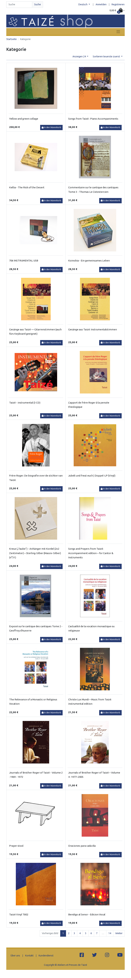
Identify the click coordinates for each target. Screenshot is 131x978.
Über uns (15, 955)
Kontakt (29, 955)
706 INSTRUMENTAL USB (23, 260)
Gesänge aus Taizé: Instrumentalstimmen (92, 329)
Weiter (118, 933)
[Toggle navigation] (118, 31)
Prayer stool (16, 845)
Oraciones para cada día (82, 845)
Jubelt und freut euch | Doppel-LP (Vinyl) (91, 475)
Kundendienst (46, 955)
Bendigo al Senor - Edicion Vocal (86, 914)
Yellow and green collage (23, 118)
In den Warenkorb (51, 127)
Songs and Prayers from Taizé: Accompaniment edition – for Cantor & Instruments (90, 553)
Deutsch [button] (83, 4)
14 (109, 933)
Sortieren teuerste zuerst (106, 56)
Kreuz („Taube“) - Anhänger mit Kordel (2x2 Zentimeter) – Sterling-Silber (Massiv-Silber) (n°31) (35, 553)
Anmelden (101, 4)
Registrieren (118, 4)
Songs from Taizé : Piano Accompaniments (93, 118)
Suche (37, 4)
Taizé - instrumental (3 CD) (24, 402)
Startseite (11, 39)
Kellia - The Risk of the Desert (26, 187)
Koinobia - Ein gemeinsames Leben (89, 260)
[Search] (19, 4)
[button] (117, 10)
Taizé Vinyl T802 (18, 914)
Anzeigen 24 (79, 56)
